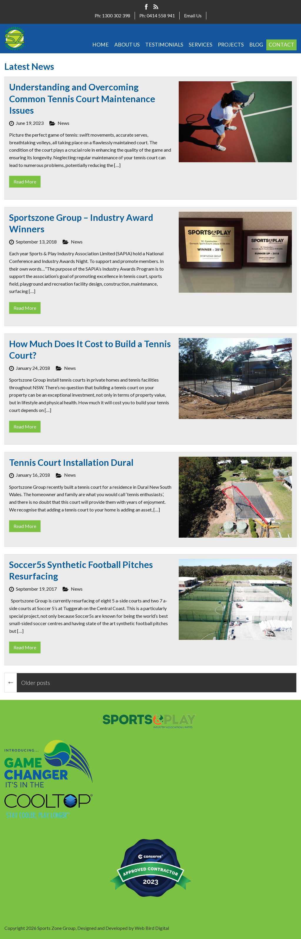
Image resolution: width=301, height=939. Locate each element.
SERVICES (200, 45)
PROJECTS (231, 45)
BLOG (256, 45)
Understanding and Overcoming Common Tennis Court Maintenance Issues (82, 98)
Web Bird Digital (152, 928)
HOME (100, 45)
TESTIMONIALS (164, 45)
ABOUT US (127, 45)
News (63, 123)
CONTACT (281, 45)
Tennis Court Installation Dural (71, 462)
